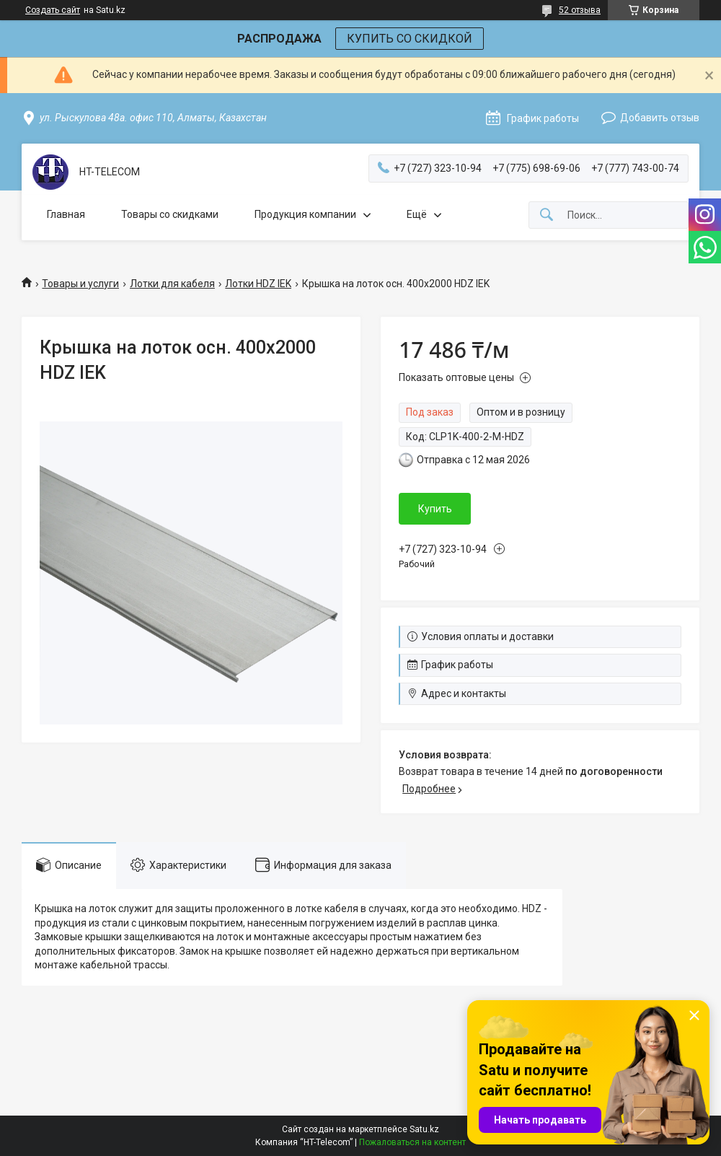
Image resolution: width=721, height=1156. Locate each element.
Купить (435, 508)
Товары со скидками (169, 214)
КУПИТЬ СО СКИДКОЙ (409, 38)
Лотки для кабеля (172, 283)
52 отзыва (580, 10)
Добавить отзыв (659, 117)
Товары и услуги (80, 283)
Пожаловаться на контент (412, 1142)
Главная (66, 214)
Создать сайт (52, 10)
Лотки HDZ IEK (258, 283)
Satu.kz (424, 1129)
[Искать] (546, 215)
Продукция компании (305, 214)
